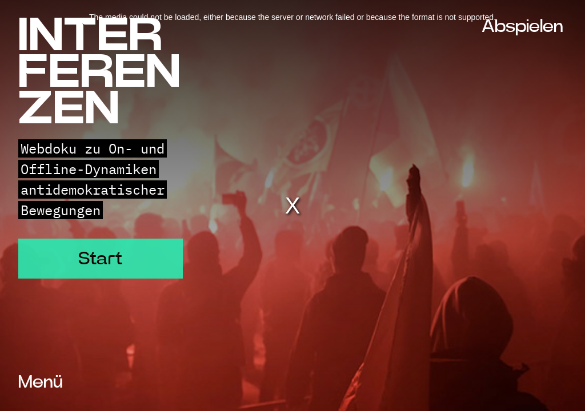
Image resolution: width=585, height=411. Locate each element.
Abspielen (522, 26)
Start (100, 258)
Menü (40, 382)
